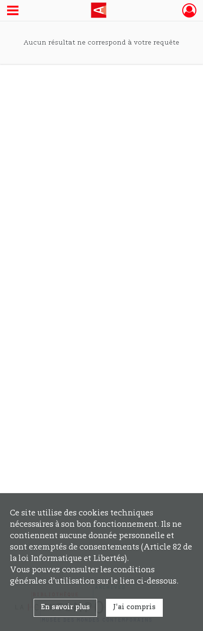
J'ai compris (134, 607)
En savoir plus (65, 607)
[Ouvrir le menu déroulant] (12, 11)
